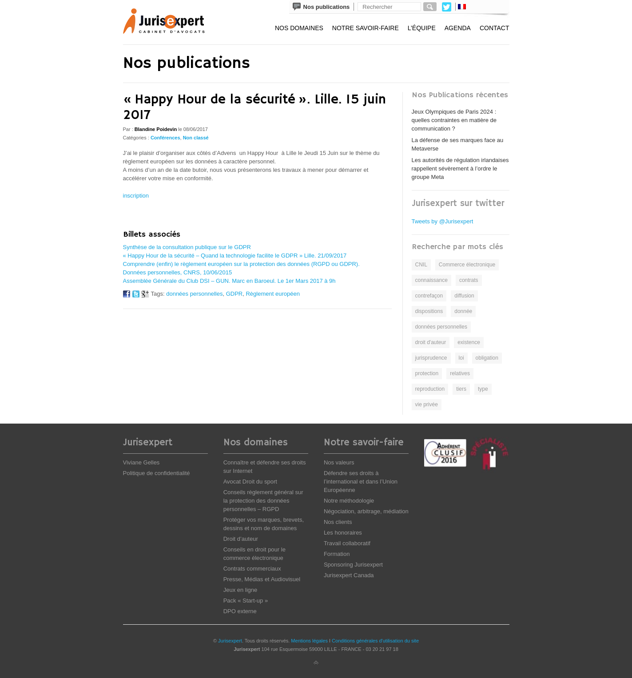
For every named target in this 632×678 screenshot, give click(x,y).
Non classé (196, 137)
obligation (487, 358)
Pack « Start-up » (245, 600)
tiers (461, 389)
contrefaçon (429, 296)
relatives (460, 373)
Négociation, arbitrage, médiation (366, 511)
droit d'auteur (430, 342)
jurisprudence (431, 358)
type (483, 389)
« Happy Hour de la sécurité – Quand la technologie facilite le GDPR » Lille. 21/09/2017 (235, 255)
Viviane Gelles (141, 462)
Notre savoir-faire (365, 28)
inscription (136, 195)
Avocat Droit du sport (250, 481)
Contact (494, 28)
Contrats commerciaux (252, 568)
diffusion (464, 296)
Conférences (165, 137)
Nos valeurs (339, 462)
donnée (463, 311)
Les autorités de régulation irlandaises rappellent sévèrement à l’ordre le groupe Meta (460, 168)
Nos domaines (299, 28)
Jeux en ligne (240, 590)
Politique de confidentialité (156, 473)
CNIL (421, 265)
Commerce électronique (467, 265)
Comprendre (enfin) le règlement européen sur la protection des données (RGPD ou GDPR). (241, 264)
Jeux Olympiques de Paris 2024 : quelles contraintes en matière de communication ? (454, 120)
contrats (468, 280)
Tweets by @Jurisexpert (442, 221)
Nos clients (338, 522)
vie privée (426, 404)
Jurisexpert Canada (349, 575)
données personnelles (194, 293)
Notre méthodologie (349, 500)
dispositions (429, 311)
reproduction (430, 389)
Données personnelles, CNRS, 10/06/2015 (177, 272)
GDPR (234, 293)
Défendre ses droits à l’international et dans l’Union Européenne (360, 481)
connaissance (431, 280)
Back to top (316, 663)
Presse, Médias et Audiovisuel (261, 579)
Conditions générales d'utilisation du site (375, 640)
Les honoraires (343, 532)
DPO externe (240, 611)
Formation (337, 554)
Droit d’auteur (240, 538)
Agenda (458, 28)
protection (427, 373)
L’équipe (422, 28)
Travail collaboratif (347, 543)
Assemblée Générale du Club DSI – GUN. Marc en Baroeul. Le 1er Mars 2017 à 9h (229, 281)
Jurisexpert (230, 640)
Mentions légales (309, 640)
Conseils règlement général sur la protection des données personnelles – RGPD (263, 500)
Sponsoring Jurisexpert (353, 564)
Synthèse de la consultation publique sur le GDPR (187, 247)
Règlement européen (272, 293)
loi (461, 358)
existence (468, 342)
